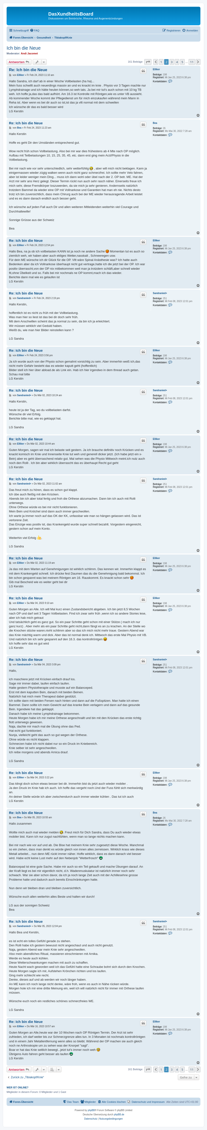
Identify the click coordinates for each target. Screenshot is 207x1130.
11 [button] (192, 62)
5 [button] (182, 62)
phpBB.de (119, 1114)
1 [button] (161, 62)
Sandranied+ (160, 293)
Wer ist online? (17, 1087)
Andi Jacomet (29, 53)
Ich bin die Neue (24, 48)
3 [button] (172, 62)
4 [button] (177, 62)
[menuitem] (34, 30)
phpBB (91, 1110)
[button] (147, 62)
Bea (155, 123)
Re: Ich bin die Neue (28, 70)
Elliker (156, 69)
